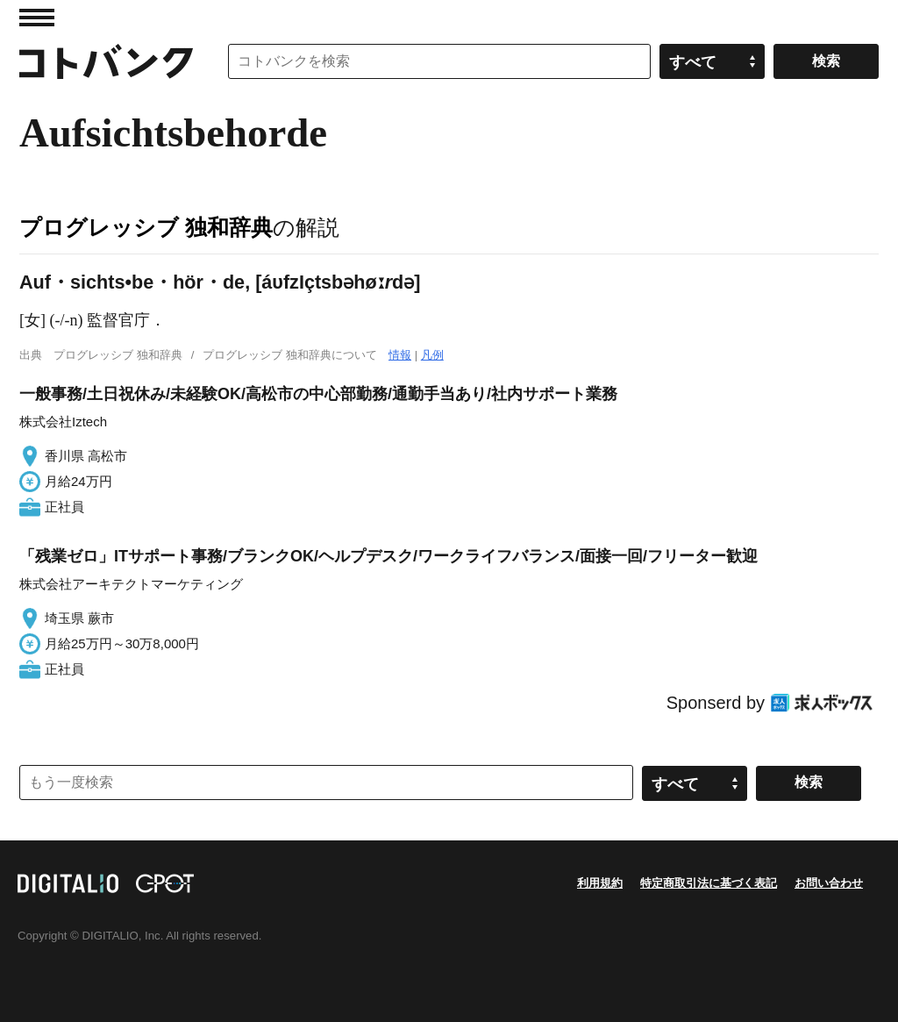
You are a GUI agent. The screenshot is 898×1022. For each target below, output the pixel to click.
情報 (399, 354)
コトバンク (106, 61)
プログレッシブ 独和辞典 (146, 227)
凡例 (432, 354)
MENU (36, 17)
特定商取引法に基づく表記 (708, 883)
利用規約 (600, 883)
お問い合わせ (829, 883)
